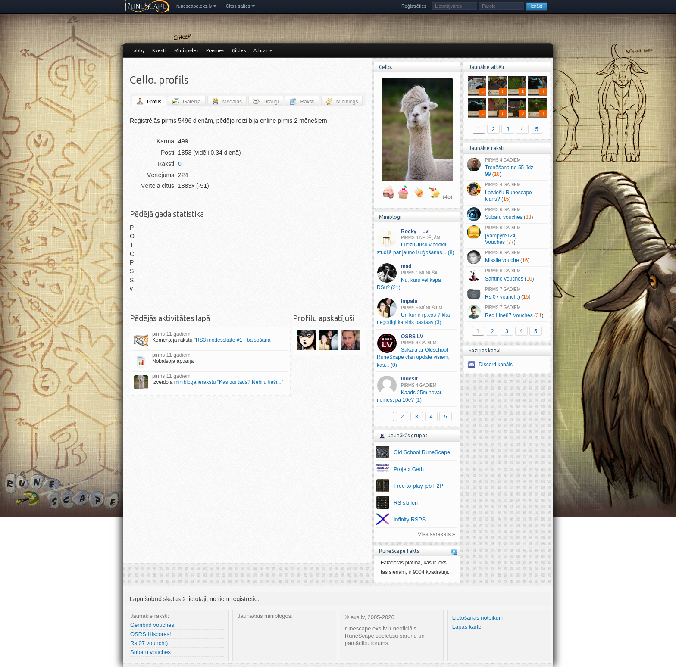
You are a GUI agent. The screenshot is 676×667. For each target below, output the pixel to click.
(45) (447, 197)
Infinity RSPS (410, 520)
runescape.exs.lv (194, 6)
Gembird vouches (152, 625)
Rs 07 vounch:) (149, 643)
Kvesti (159, 50)
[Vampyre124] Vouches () (506, 235)
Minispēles (186, 50)
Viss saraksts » (436, 534)
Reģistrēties (413, 6)
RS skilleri (406, 503)
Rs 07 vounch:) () (506, 294)
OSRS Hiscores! (150, 634)
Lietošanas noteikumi (478, 617)
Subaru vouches (150, 652)
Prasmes (215, 50)
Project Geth (409, 469)
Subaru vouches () (506, 214)
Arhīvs (260, 50)
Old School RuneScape (422, 452)
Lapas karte (467, 626)
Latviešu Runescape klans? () (506, 192)
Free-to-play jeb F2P (418, 486)
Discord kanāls (496, 365)
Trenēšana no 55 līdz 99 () (506, 168)
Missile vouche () (506, 257)
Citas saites (238, 6)
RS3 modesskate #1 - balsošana (233, 340)
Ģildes (239, 50)
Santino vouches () (506, 275)
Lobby (137, 50)
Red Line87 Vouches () (506, 312)
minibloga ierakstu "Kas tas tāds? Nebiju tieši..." (228, 382)
